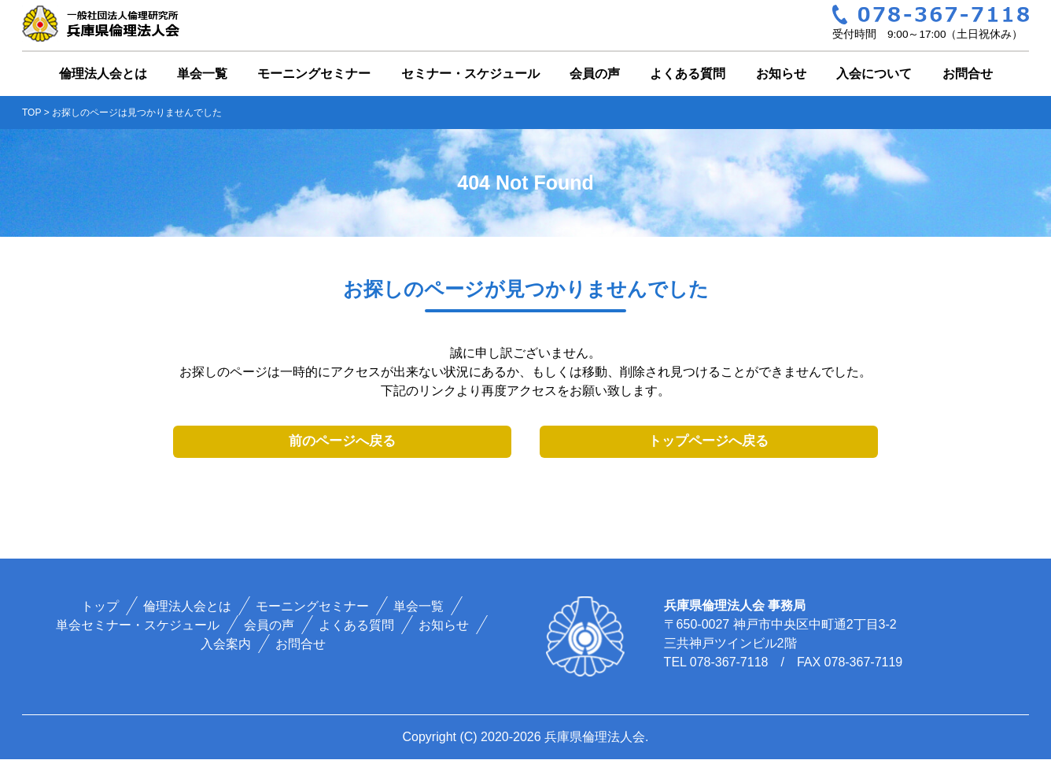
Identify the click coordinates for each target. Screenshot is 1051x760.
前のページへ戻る (342, 441)
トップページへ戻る (708, 441)
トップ (101, 607)
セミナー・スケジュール (470, 73)
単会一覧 (202, 73)
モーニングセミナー (314, 73)
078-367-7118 (729, 663)
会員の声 (595, 73)
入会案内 (226, 644)
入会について (874, 73)
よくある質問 (687, 73)
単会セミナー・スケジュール (138, 626)
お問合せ (967, 73)
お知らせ (781, 73)
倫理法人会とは (103, 73)
